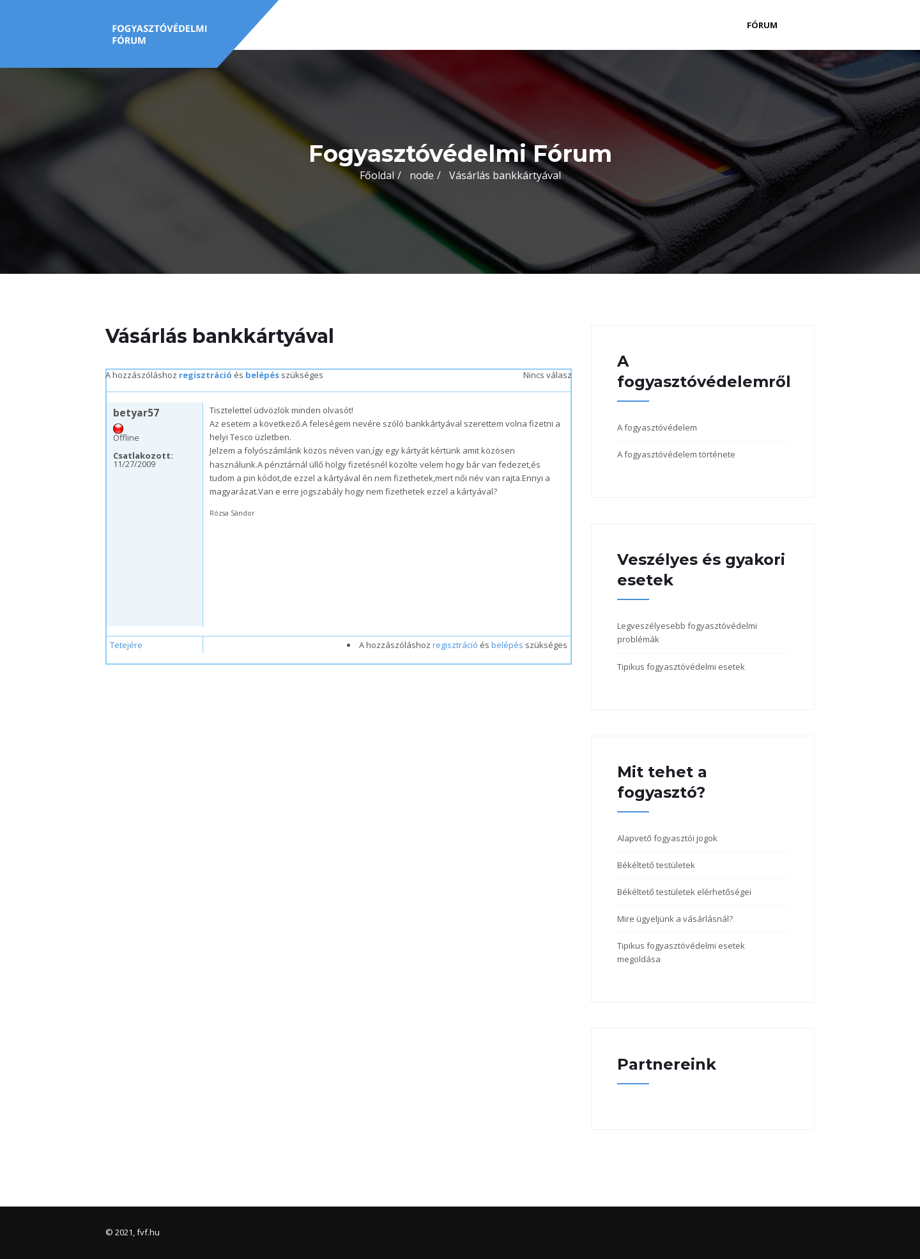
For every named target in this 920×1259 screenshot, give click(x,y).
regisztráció (205, 375)
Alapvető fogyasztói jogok (667, 838)
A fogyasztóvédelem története (676, 454)
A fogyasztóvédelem (657, 427)
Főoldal (377, 175)
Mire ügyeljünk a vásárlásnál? (675, 918)
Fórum (762, 25)
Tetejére (126, 645)
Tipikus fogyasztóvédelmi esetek (681, 666)
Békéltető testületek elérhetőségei (684, 892)
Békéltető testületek (656, 865)
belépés (262, 375)
